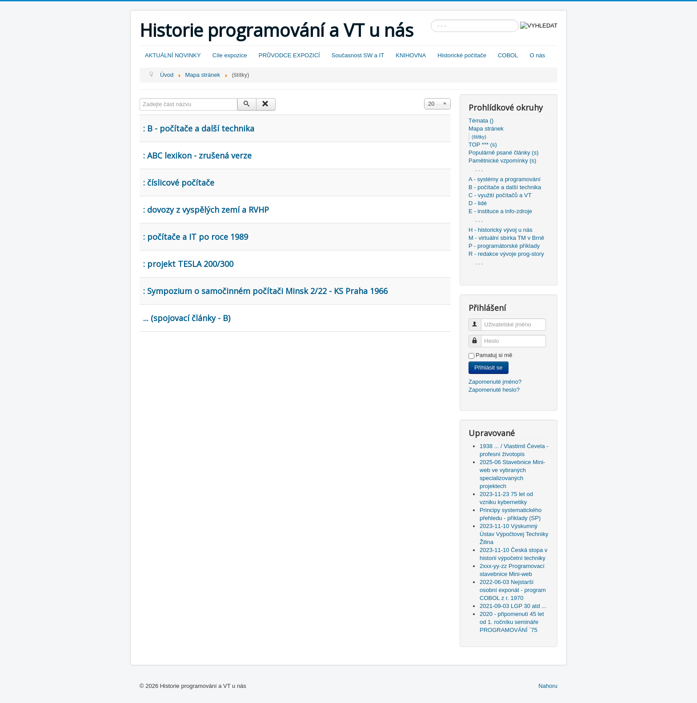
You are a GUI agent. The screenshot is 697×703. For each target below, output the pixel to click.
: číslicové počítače (178, 182)
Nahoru (547, 686)
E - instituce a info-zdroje (500, 211)
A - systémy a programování (505, 179)
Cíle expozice (229, 55)
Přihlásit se (488, 367)
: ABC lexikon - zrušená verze (197, 155)
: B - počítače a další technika (198, 128)
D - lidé (478, 203)
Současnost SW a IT (358, 55)
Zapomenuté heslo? (494, 389)
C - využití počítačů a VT (500, 195)
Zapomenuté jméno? (495, 381)
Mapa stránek (486, 128)
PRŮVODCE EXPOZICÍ (289, 55)
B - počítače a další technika (505, 187)
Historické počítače (461, 55)
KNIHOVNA (411, 55)
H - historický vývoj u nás (501, 229)
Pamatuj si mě (494, 355)
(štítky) (479, 136)
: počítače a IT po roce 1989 (195, 236)
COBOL (508, 55)
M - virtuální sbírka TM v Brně (506, 237)
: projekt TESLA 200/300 (188, 263)
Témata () (481, 120)
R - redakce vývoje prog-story (506, 253)
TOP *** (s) (483, 144)
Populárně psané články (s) (504, 152)
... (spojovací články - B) (186, 318)
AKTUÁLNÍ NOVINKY (173, 55)
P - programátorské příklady (504, 245)
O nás (537, 55)
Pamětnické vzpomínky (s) (502, 160)
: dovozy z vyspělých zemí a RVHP (206, 209)
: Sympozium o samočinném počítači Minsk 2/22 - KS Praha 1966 (265, 291)
